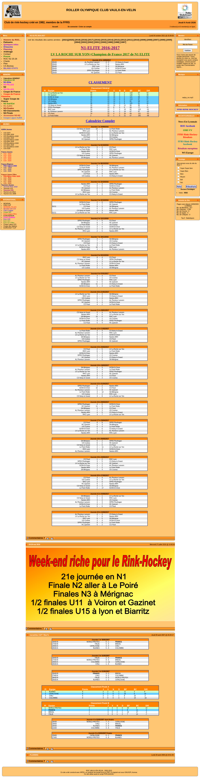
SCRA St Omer (53, 97)
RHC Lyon (51, 109)
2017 (90, 40)
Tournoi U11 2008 (9, 194)
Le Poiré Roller (53, 115)
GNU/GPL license (131, 772)
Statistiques (190, 218)
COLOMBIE (53, 698)
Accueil (55, 27)
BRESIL (51, 712)
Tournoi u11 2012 (9, 192)
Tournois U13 (8, 188)
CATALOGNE (54, 694)
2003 (84, 42)
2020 (71, 40)
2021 (65, 40)
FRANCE (52, 710)
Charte (6, 61)
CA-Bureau (8, 66)
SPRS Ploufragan (54, 107)
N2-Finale (8, 113)
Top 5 (183, 218)
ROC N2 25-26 (10, 59)
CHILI (51, 696)
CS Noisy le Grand (54, 105)
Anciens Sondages (188, 189)
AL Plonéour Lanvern (55, 111)
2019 (77, 40)
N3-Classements (11, 110)
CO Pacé (51, 113)
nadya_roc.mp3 (187, 97)
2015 (103, 40)
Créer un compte (85, 27)
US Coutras (52, 101)
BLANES (52, 692)
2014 (110, 40)
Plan (5, 63)
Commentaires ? (37, 538)
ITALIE (51, 714)
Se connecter (73, 27)
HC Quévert (52, 95)
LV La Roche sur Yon (55, 93)
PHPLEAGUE (109, 774)
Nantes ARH (52, 103)
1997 (123, 42)
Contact (7, 54)
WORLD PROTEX (55, 708)
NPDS (82, 772)
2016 (97, 40)
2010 (136, 40)
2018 (84, 40)
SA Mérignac (52, 99)
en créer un (186, 58)
